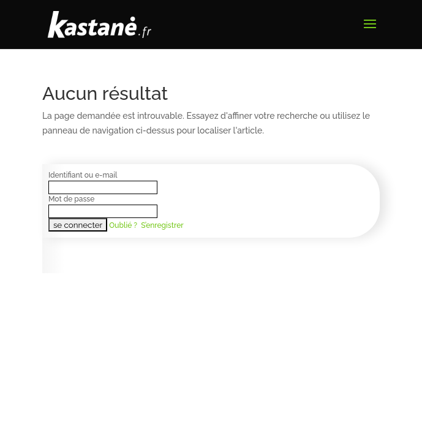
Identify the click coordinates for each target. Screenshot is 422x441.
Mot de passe (71, 199)
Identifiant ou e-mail (82, 175)
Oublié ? (123, 225)
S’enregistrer (162, 225)
